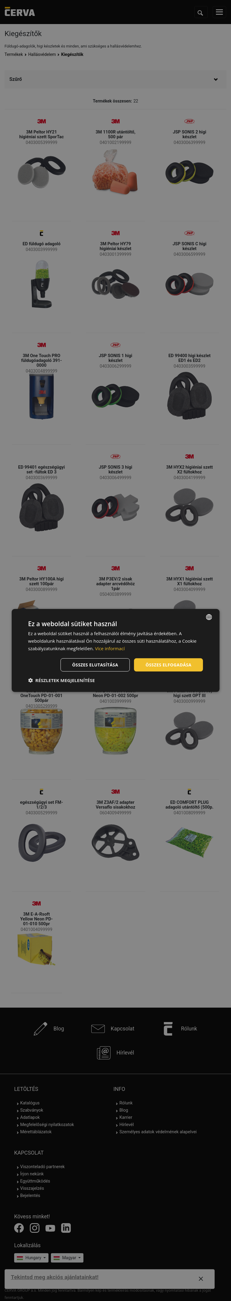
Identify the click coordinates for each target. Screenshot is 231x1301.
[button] (61, 680)
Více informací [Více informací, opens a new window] (110, 648)
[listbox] (209, 617)
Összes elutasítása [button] (95, 664)
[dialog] (115, 650)
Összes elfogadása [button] (168, 664)
